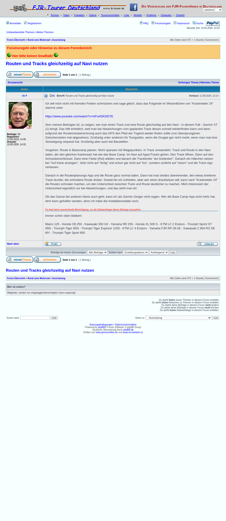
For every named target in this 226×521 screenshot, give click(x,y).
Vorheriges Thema (188, 82)
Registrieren (32, 23)
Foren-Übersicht (16, 40)
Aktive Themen (44, 32)
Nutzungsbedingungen (101, 324)
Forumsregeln (161, 23)
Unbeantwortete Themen (20, 32)
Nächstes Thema (209, 82)
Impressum (182, 23)
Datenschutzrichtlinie (125, 324)
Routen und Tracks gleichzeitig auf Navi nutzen (57, 63)
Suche (198, 23)
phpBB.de (128, 329)
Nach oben (13, 244)
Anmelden (13, 23)
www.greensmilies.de (107, 332)
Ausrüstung (58, 40)
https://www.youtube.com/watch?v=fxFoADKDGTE (79, 116)
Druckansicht (15, 82)
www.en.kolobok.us (133, 332)
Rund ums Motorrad (39, 40)
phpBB (101, 327)
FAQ (144, 23)
